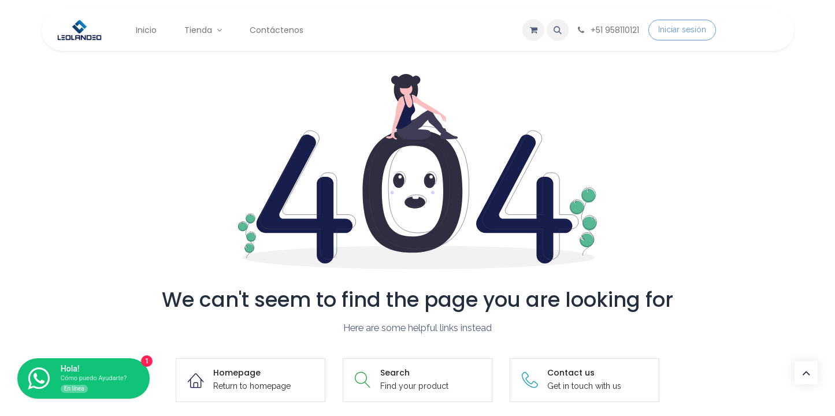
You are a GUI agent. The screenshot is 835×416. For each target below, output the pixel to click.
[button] (558, 30)
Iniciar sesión (682, 29)
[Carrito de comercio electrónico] (533, 30)
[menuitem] (146, 30)
